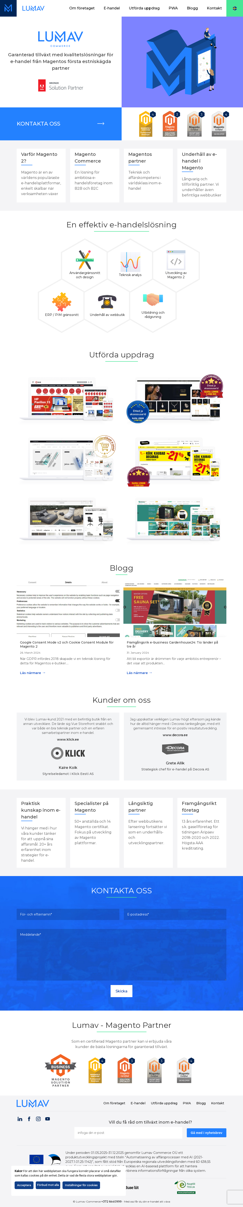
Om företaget (82, 8)
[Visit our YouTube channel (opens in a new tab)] (47, 1118)
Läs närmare (33, 672)
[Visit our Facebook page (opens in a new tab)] (29, 1118)
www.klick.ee (68, 739)
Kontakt (214, 8)
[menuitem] (82, 8)
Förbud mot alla (48, 1185)
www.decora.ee (175, 735)
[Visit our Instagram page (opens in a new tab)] (38, 1118)
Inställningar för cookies (81, 1185)
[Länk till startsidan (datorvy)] (33, 8)
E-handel (112, 8)
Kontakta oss (38, 123)
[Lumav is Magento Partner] (62, 1070)
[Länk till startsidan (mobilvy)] (8, 8)
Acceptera (24, 1185)
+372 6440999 (111, 1201)
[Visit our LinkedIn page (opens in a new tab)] (20, 1118)
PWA (173, 8)
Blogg (192, 8)
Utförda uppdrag (144, 8)
